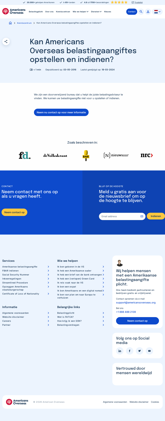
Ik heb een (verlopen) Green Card (75, 278)
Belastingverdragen (68, 325)
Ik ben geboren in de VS (70, 266)
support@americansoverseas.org (136, 302)
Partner (6, 325)
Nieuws (107, 11)
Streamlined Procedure (15, 282)
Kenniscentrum (63, 11)
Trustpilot (138, 2)
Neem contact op (14, 212)
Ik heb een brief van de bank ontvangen (79, 274)
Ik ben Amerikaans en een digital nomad (79, 290)
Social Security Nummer (15, 274)
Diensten (96, 11)
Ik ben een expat (66, 286)
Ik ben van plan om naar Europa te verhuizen (76, 296)
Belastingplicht (36, 11)
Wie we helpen (81, 11)
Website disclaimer (13, 317)
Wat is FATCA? (65, 317)
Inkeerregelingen (11, 278)
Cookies (155, 402)
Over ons (49, 11)
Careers (6, 321)
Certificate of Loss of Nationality (20, 293)
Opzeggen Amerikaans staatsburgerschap (15, 288)
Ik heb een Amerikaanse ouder (74, 270)
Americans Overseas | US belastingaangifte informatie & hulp (13, 11)
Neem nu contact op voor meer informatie (61, 112)
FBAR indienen (10, 270)
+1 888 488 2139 (126, 311)
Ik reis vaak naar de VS (70, 282)
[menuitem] (36, 11)
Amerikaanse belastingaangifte (19, 266)
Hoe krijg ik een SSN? (69, 321)
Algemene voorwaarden (15, 313)
